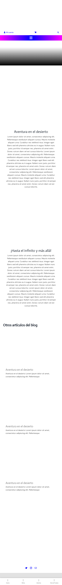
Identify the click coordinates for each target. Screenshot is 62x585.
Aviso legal (31, 548)
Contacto (31, 560)
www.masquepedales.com (31, 538)
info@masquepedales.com (31, 541)
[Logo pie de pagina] (31, 517)
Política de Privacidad (31, 551)
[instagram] (31, 568)
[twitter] (26, 568)
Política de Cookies (31, 554)
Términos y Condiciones (31, 557)
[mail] (36, 568)
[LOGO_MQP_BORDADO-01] (31, 3)
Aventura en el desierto (19, 369)
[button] (58, 32)
